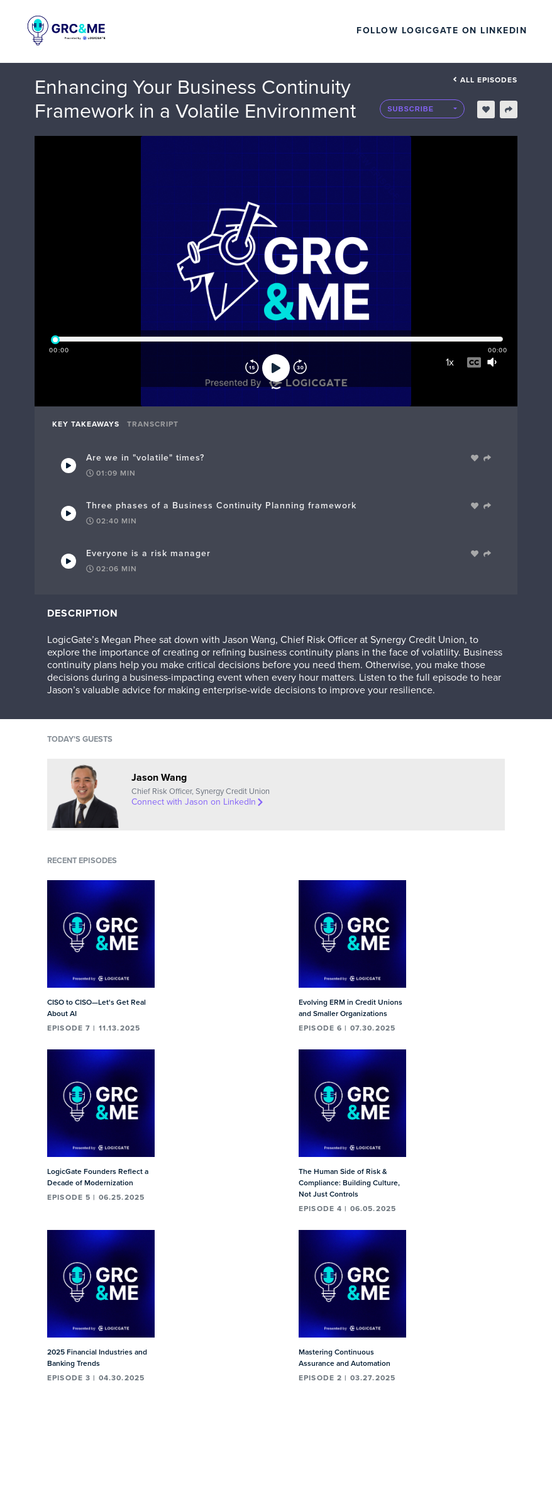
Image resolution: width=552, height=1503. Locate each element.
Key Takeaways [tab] (85, 424)
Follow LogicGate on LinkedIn (441, 30)
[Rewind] (252, 368)
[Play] (276, 368)
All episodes (485, 79)
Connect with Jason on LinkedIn (198, 801)
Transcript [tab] (153, 424)
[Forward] (299, 368)
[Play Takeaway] (68, 465)
